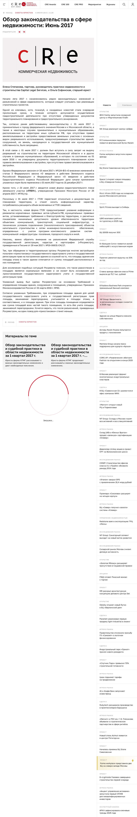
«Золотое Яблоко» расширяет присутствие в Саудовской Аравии (116, 564)
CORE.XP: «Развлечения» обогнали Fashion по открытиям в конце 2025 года (116, 360)
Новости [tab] (107, 105)
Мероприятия (94, 4)
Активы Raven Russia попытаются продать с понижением (115, 331)
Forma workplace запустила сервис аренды (116, 155)
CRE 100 (65, 4)
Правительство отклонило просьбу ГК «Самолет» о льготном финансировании (116, 635)
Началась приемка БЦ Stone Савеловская (113, 750)
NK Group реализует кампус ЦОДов (116, 129)
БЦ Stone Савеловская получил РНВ (116, 168)
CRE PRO (79, 4)
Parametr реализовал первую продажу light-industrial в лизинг (115, 620)
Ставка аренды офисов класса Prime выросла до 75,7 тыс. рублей (117, 272)
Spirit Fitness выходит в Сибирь (114, 207)
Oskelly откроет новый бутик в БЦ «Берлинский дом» (113, 606)
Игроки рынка (106, 150)
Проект (103, 125)
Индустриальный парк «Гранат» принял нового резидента (115, 650)
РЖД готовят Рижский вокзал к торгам (113, 578)
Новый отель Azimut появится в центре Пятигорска (113, 736)
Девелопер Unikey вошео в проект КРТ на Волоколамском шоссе (115, 450)
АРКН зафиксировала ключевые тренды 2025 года (115, 811)
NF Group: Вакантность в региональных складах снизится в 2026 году (116, 302)
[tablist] (117, 105)
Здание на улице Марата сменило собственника (115, 317)
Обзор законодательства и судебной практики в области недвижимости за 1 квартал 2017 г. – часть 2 (71, 350)
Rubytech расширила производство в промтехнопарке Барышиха (116, 706)
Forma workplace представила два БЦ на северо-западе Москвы (116, 764)
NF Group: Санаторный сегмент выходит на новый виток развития (116, 536)
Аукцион (104, 326)
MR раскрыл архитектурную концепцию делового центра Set (115, 592)
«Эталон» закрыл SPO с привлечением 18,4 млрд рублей (116, 480)
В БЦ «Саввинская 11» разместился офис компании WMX (116, 392)
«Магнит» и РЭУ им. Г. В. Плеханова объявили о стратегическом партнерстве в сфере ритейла (116, 721)
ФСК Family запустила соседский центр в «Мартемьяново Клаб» (115, 116)
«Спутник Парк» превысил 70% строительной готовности (114, 664)
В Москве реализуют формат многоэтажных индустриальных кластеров (114, 377)
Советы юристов (24, 13)
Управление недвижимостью (114, 518)
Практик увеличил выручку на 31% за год (116, 258)
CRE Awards (50, 4)
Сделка (103, 312)
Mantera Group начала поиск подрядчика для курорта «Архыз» (115, 345)
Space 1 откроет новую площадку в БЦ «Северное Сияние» (115, 180)
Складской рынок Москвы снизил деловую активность (115, 550)
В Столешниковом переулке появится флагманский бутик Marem (117, 141)
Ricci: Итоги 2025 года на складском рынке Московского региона (116, 194)
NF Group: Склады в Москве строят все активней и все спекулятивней (116, 420)
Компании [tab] (127, 105)
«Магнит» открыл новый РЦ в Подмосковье (111, 406)
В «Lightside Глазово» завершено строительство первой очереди (115, 778)
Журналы (110, 4)
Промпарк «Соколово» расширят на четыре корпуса (115, 494)
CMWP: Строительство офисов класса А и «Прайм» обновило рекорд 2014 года (114, 465)
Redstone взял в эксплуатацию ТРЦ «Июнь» (116, 522)
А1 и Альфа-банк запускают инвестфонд (112, 692)
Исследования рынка (110, 190)
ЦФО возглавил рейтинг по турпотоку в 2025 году (111, 219)
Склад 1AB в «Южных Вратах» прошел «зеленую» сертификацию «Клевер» (116, 435)
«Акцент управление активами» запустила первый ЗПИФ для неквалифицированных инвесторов (115, 795)
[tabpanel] (117, 462)
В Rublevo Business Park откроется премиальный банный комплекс (116, 286)
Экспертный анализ (109, 268)
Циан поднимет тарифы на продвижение (111, 678)
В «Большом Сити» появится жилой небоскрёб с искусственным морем (116, 244)
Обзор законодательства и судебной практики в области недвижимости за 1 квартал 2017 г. (25, 350)
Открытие (104, 111)
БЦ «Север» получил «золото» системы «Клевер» (114, 508)
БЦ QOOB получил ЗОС (110, 232)
